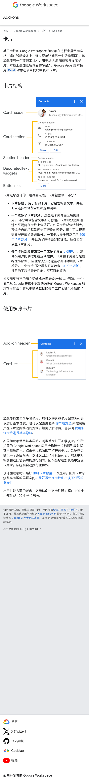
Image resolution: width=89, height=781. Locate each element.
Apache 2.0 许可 (47, 513)
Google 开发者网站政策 (25, 517)
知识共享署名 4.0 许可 (65, 509)
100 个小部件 (70, 266)
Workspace (39, 5)
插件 (44, 30)
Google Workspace (25, 30)
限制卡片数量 (42, 473)
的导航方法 (63, 423)
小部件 (68, 251)
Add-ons (11, 17)
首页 (5, 30)
